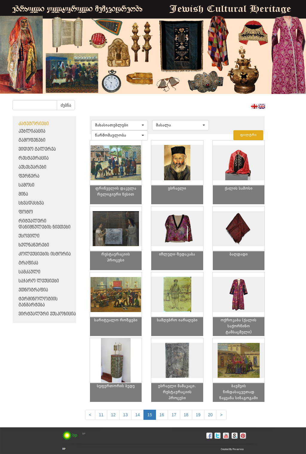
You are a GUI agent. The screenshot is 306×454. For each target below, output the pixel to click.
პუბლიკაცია (32, 131)
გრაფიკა (28, 263)
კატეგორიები (34, 123)
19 (198, 414)
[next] (221, 415)
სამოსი (26, 185)
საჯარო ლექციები (39, 281)
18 (186, 414)
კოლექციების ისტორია (45, 254)
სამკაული (29, 272)
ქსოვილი (29, 236)
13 (125, 414)
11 (101, 414)
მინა (23, 194)
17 (174, 414)
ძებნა (66, 105)
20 (210, 414)
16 (162, 414)
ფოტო (26, 212)
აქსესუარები (32, 167)
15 (149, 414)
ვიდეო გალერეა (37, 149)
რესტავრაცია (34, 158)
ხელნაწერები (34, 245)
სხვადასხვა (31, 203)
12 (113, 414)
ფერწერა (29, 176)
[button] (119, 125)
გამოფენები (32, 140)
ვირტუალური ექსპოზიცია (47, 314)
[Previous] (90, 415)
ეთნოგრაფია (33, 290)
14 (137, 414)
